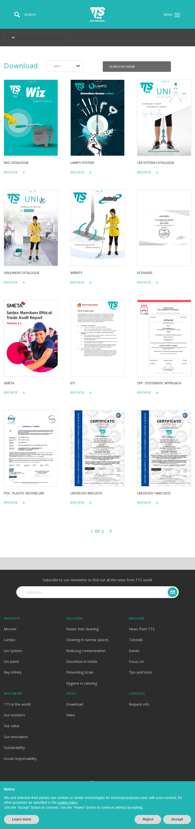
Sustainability (14, 747)
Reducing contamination (86, 650)
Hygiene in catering (81, 683)
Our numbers (14, 715)
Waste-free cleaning (82, 629)
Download (21, 65)
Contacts (137, 693)
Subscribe (34, 592)
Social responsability (20, 758)
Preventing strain (79, 672)
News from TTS (142, 629)
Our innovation (16, 736)
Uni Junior (11, 661)
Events (134, 650)
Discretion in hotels (81, 661)
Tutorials (136, 639)
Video (70, 715)
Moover (10, 629)
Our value (11, 725)
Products (12, 618)
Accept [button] (177, 819)
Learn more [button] (21, 819)
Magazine (136, 618)
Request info (139, 704)
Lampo (9, 639)
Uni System (13, 650)
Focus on (136, 661)
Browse (14, 172)
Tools (71, 693)
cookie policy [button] (67, 802)
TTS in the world (17, 704)
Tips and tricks (140, 672)
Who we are (13, 693)
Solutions (74, 618)
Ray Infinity (13, 672)
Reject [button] (148, 819)
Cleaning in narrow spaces (87, 639)
